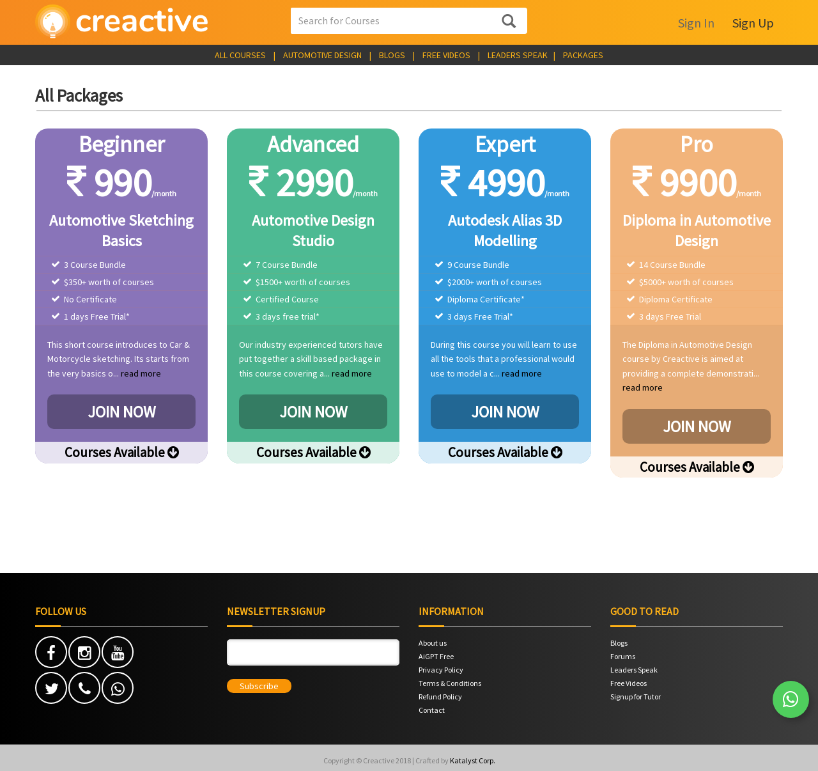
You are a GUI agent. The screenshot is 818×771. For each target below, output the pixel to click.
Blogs (619, 643)
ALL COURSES (240, 55)
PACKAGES (583, 55)
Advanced (313, 144)
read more (141, 373)
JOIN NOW (122, 411)
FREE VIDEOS (446, 55)
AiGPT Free (436, 656)
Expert (505, 144)
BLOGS (392, 55)
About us (433, 643)
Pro (696, 144)
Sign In (696, 23)
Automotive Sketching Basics (121, 230)
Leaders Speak (634, 669)
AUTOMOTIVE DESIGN (322, 55)
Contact (432, 710)
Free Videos (628, 683)
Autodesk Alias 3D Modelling (505, 230)
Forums (622, 656)
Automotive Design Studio (313, 230)
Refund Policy (440, 696)
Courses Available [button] (122, 452)
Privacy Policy (441, 669)
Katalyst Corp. (472, 760)
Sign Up (753, 23)
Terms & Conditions (450, 683)
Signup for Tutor (635, 696)
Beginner (121, 144)
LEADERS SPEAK (518, 55)
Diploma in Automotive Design (696, 230)
